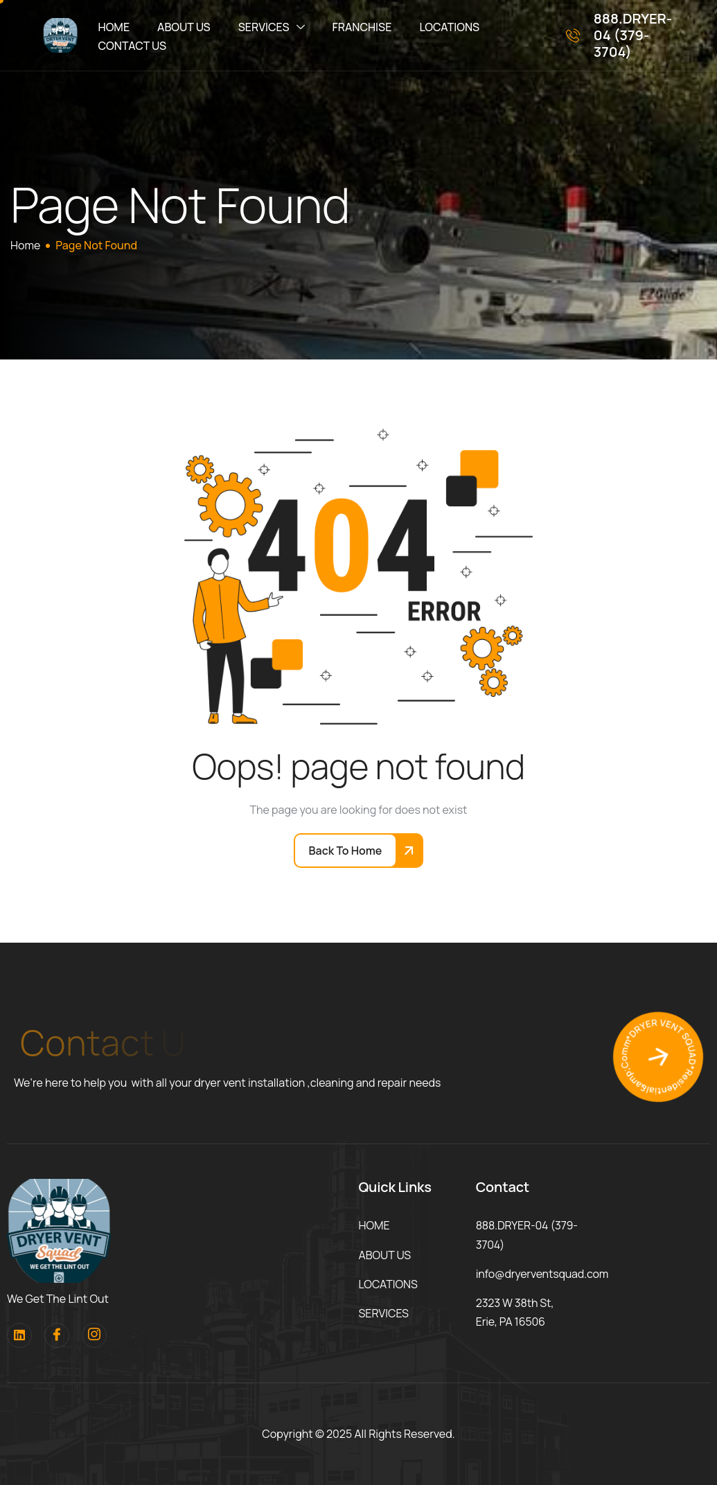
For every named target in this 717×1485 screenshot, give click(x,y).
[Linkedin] (19, 1335)
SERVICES (271, 27)
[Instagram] (94, 1335)
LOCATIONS (449, 27)
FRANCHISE (362, 27)
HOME (114, 27)
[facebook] (56, 1335)
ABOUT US (184, 27)
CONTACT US (132, 45)
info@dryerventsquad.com (542, 1273)
